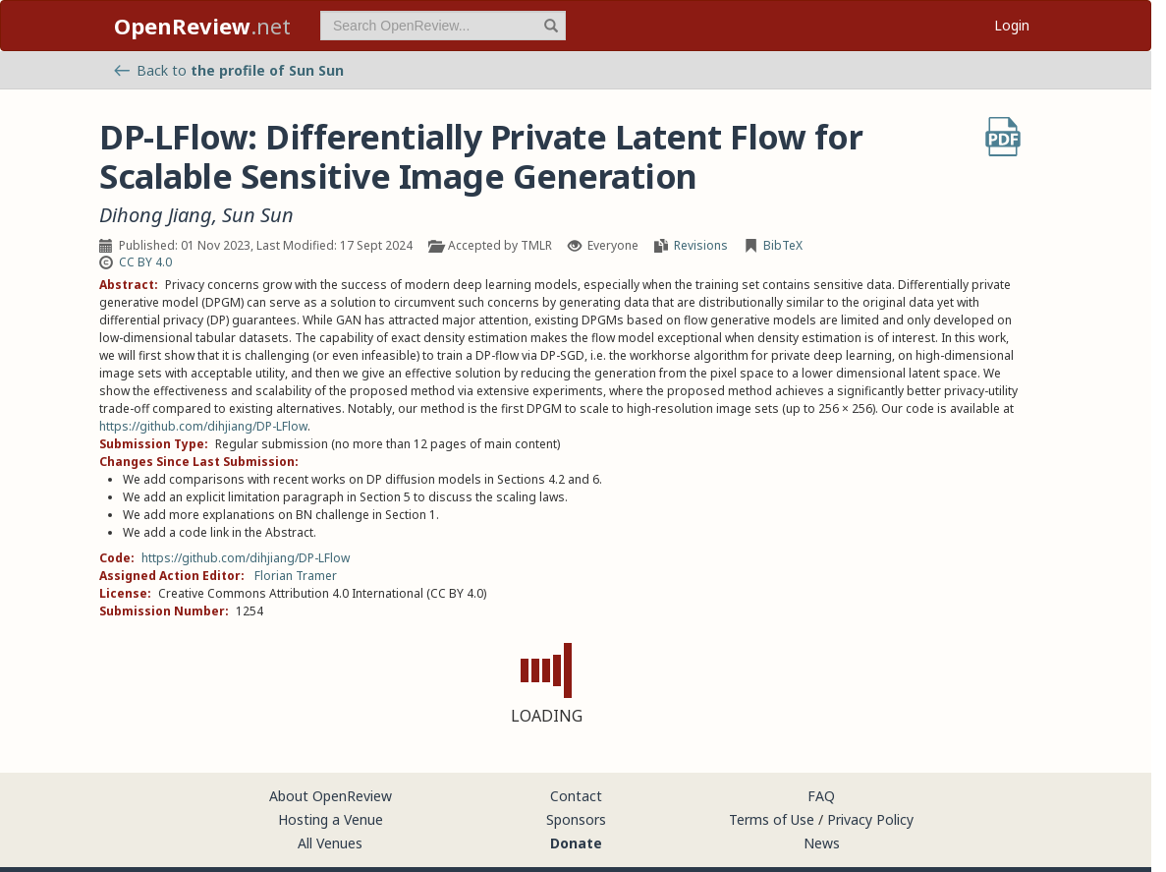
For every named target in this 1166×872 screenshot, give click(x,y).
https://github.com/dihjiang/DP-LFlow (203, 426)
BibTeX (783, 245)
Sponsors (576, 819)
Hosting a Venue (330, 819)
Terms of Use (771, 819)
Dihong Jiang (155, 215)
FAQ (821, 795)
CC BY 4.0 (145, 262)
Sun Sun (258, 215)
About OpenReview (330, 795)
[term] (443, 25)
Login (1011, 25)
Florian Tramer (295, 575)
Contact (576, 795)
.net (202, 25)
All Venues (330, 843)
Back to (229, 70)
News (822, 843)
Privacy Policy (870, 819)
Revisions (701, 245)
